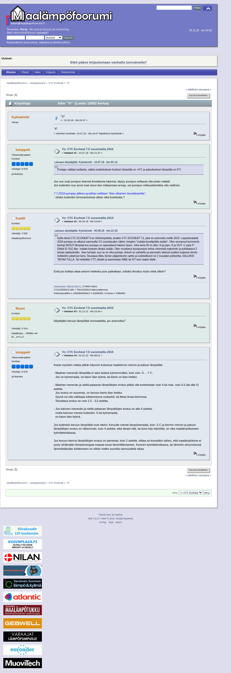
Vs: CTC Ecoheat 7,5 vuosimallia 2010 (87, 149)
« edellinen (192, 89)
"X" (63, 116)
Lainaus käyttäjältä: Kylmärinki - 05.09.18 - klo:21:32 (86, 230)
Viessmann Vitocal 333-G (67, 286)
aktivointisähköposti (24, 32)
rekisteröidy (62, 29)
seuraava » (205, 89)
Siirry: (175, 493)
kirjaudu (47, 29)
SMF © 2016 (108, 518)
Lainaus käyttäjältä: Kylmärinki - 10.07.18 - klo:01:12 (86, 162)
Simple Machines (124, 518)
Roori (20, 308)
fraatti (20, 218)
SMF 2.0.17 (94, 518)
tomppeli (23, 150)
